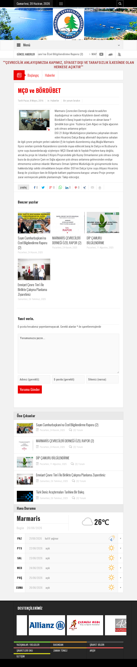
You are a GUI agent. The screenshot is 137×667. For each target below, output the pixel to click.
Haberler (53, 75)
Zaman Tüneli (68, 649)
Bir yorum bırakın (71, 100)
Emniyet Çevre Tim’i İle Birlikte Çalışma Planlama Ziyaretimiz (32, 289)
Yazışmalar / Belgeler (32, 644)
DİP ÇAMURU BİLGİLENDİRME (95, 240)
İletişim (32, 655)
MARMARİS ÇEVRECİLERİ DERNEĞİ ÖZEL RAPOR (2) (66, 240)
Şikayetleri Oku (32, 649)
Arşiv (105, 649)
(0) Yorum (78, 430)
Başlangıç (34, 75)
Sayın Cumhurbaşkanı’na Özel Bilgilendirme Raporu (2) (60, 54)
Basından (68, 644)
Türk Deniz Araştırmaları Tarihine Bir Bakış (60, 492)
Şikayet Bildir (105, 644)
